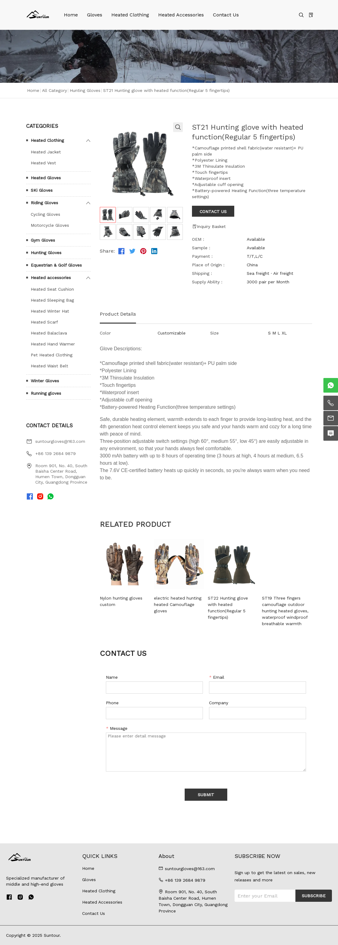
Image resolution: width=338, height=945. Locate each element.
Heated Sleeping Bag (52, 300)
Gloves (94, 15)
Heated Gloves (46, 177)
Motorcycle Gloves (50, 225)
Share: (107, 251)
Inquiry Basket (209, 226)
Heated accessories (51, 277)
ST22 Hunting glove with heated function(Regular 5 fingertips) (228, 608)
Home (71, 15)
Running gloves (46, 393)
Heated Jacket (46, 151)
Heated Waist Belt (49, 365)
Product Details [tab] (118, 314)
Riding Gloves (44, 202)
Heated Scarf (44, 322)
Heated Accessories (181, 15)
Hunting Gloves (85, 90)
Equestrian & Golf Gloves (56, 265)
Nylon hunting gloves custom (121, 601)
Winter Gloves (45, 380)
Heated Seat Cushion (52, 289)
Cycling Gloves (45, 214)
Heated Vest (43, 162)
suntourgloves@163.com (60, 441)
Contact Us (226, 15)
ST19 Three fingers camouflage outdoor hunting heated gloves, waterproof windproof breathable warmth (285, 611)
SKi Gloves (42, 190)
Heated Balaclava (49, 333)
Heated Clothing (130, 15)
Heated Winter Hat (50, 311)
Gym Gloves (43, 240)
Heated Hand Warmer (53, 343)
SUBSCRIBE (314, 895)
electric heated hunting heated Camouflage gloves (177, 604)
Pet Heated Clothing (51, 354)
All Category (54, 90)
